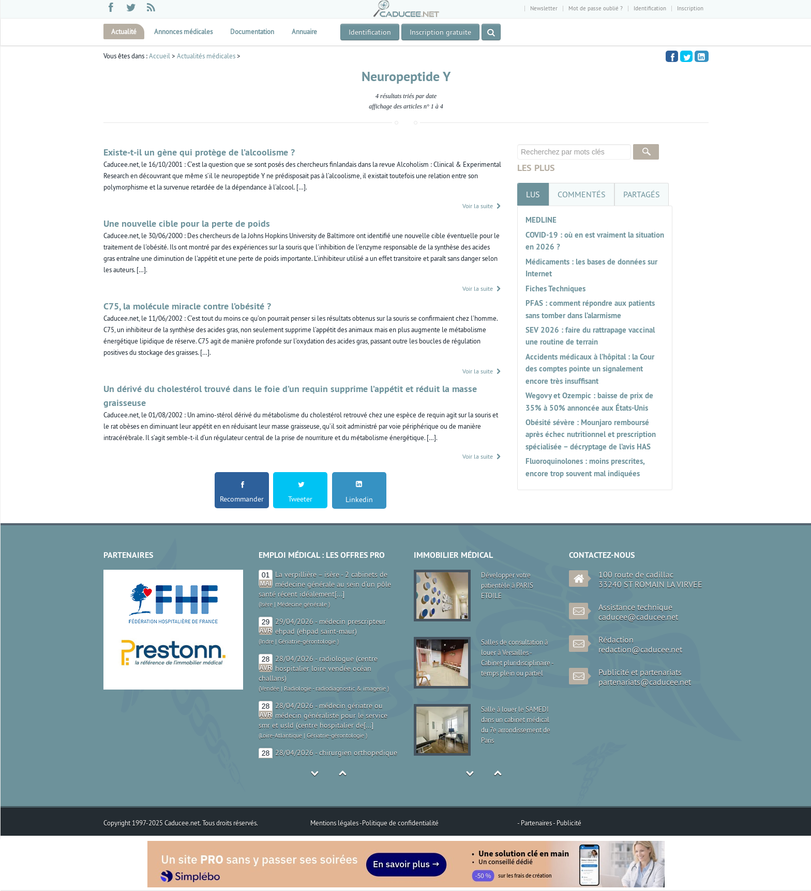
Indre (267, 641)
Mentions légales (334, 823)
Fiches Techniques (555, 288)
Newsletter (544, 8)
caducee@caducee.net (638, 617)
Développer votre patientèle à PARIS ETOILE (507, 585)
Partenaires (537, 823)
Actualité (124, 31)
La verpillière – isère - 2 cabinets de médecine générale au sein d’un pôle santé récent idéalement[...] (325, 584)
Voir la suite (482, 206)
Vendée (269, 688)
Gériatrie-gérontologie (307, 641)
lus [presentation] (533, 194)
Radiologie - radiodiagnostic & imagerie (335, 688)
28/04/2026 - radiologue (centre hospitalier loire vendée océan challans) (318, 668)
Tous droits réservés (229, 823)
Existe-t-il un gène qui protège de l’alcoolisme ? (199, 152)
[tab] (533, 194)
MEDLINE (541, 220)
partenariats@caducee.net (644, 682)
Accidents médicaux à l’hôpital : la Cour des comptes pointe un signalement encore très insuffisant (589, 369)
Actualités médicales (206, 56)
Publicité (569, 823)
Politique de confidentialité (400, 823)
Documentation (252, 31)
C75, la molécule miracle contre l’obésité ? (187, 306)
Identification (650, 8)
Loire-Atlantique (281, 735)
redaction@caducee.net (640, 649)
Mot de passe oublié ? (595, 8)
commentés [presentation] (582, 194)
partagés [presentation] (641, 194)
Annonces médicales (183, 31)
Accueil (159, 56)
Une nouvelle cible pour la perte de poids (186, 223)
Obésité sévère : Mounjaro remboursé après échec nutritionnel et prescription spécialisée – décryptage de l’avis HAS (590, 434)
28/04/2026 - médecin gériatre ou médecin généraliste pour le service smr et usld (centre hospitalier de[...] (323, 715)
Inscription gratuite (440, 32)
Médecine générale (302, 604)
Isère (266, 604)
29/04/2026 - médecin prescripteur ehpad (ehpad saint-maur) (330, 626)
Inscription (690, 8)
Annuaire (304, 31)
